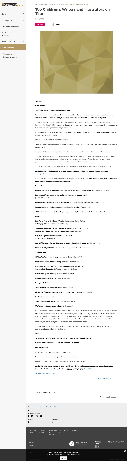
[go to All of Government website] (116, 442)
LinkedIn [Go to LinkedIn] (32, 416)
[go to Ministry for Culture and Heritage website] (98, 444)
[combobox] (10, 14)
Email (108, 397)
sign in (14, 57)
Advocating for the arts (10, 26)
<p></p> (38, 100)
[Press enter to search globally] (23, 14)
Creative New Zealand (41, 4)
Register (5, 57)
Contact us (35, 445)
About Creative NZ (9, 41)
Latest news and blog (104, 378)
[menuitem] (13, 20)
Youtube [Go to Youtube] (41, 416)
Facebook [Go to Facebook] (29, 416)
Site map (35, 442)
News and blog (8, 47)
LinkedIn (113, 397)
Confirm (63, 458)
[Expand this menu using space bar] (23, 20)
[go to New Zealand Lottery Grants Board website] (78, 443)
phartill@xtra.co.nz (90, 369)
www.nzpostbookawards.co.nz (45, 174)
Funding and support (9, 20)
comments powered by (45, 392)
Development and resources (8, 33)
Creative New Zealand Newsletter (47, 407)
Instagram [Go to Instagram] (37, 416)
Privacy (35, 449)
